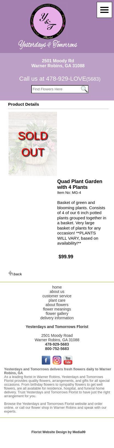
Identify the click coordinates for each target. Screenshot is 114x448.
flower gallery (57, 313)
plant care (57, 300)
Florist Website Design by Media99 (59, 432)
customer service (57, 296)
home (57, 287)
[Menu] (104, 10)
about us (57, 291)
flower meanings (57, 309)
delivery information (56, 318)
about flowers (56, 305)
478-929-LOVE (73, 78)
